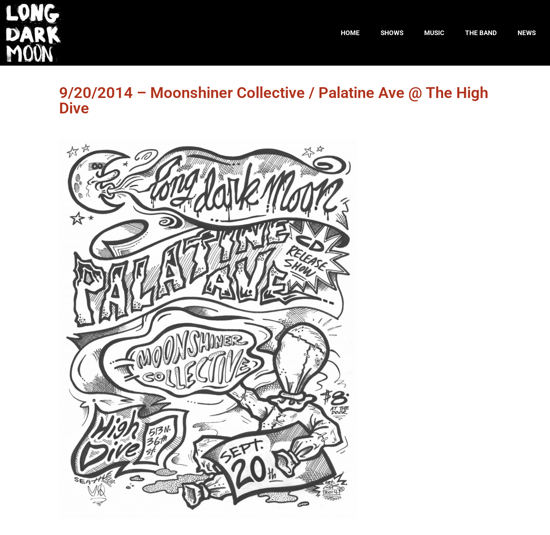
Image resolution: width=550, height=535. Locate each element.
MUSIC (434, 33)
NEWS (527, 33)
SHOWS (392, 33)
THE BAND (481, 33)
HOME (350, 33)
